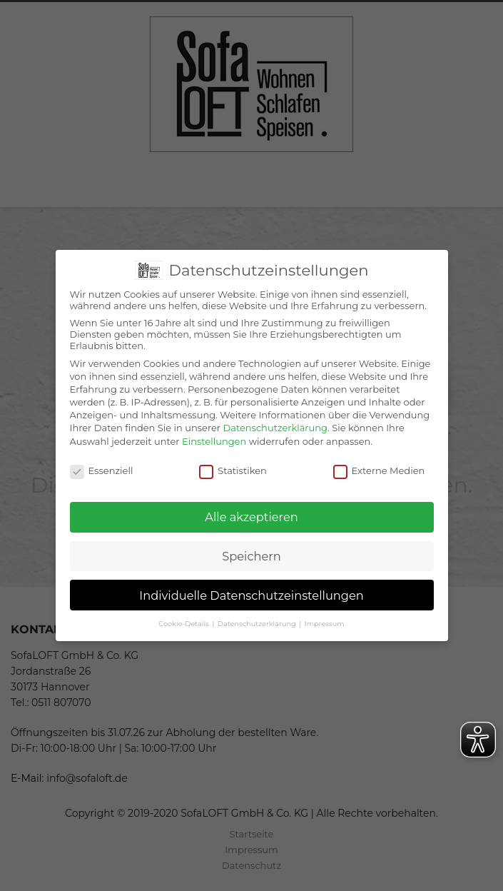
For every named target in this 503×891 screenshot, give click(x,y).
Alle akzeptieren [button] (251, 517)
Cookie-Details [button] (184, 624)
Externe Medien (379, 470)
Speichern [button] (251, 556)
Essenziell (101, 470)
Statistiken (233, 470)
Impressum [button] (325, 624)
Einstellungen (214, 441)
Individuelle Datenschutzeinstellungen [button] (251, 595)
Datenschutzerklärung (275, 427)
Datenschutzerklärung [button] (258, 624)
